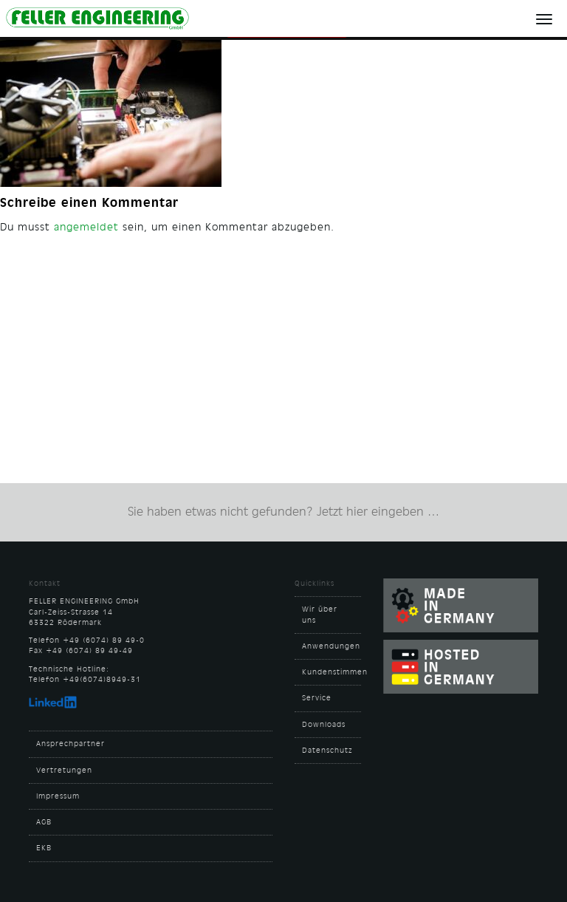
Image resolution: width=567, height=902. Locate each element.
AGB (44, 822)
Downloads (324, 724)
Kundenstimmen (331, 672)
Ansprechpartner (70, 744)
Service (316, 698)
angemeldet (86, 227)
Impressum (58, 796)
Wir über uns (319, 614)
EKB (44, 848)
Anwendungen (331, 646)
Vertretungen (64, 770)
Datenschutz (327, 750)
